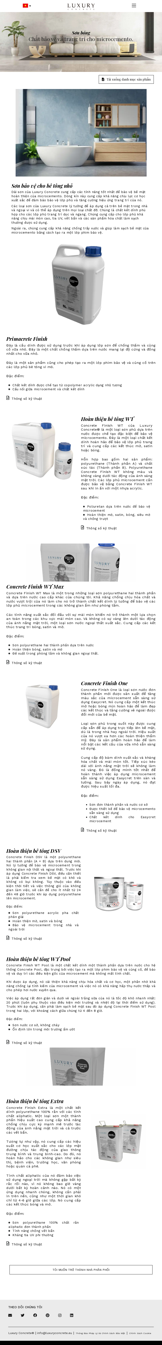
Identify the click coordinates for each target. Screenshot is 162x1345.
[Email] (10, 1315)
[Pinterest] (47, 1315)
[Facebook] (35, 1315)
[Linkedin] (71, 1315)
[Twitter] (22, 1315)
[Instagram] (59, 1315)
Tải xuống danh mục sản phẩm (126, 79)
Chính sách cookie (140, 1333)
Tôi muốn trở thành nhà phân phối (81, 1269)
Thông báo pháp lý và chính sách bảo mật (100, 1333)
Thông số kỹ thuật (24, 399)
